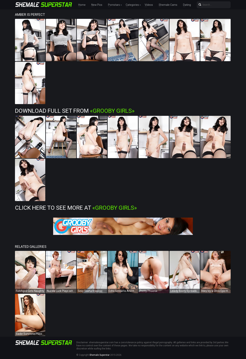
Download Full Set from (75, 110)
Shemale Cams (168, 4)
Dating (187, 4)
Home (82, 4)
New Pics (96, 4)
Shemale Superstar (99, 355)
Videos (149, 4)
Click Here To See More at (76, 207)
